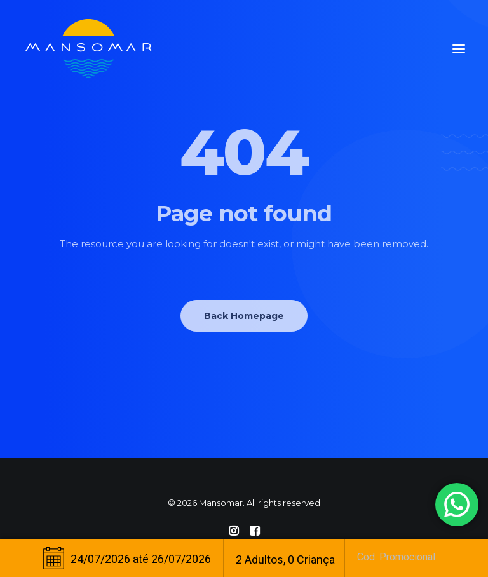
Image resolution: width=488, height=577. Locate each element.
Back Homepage (244, 316)
